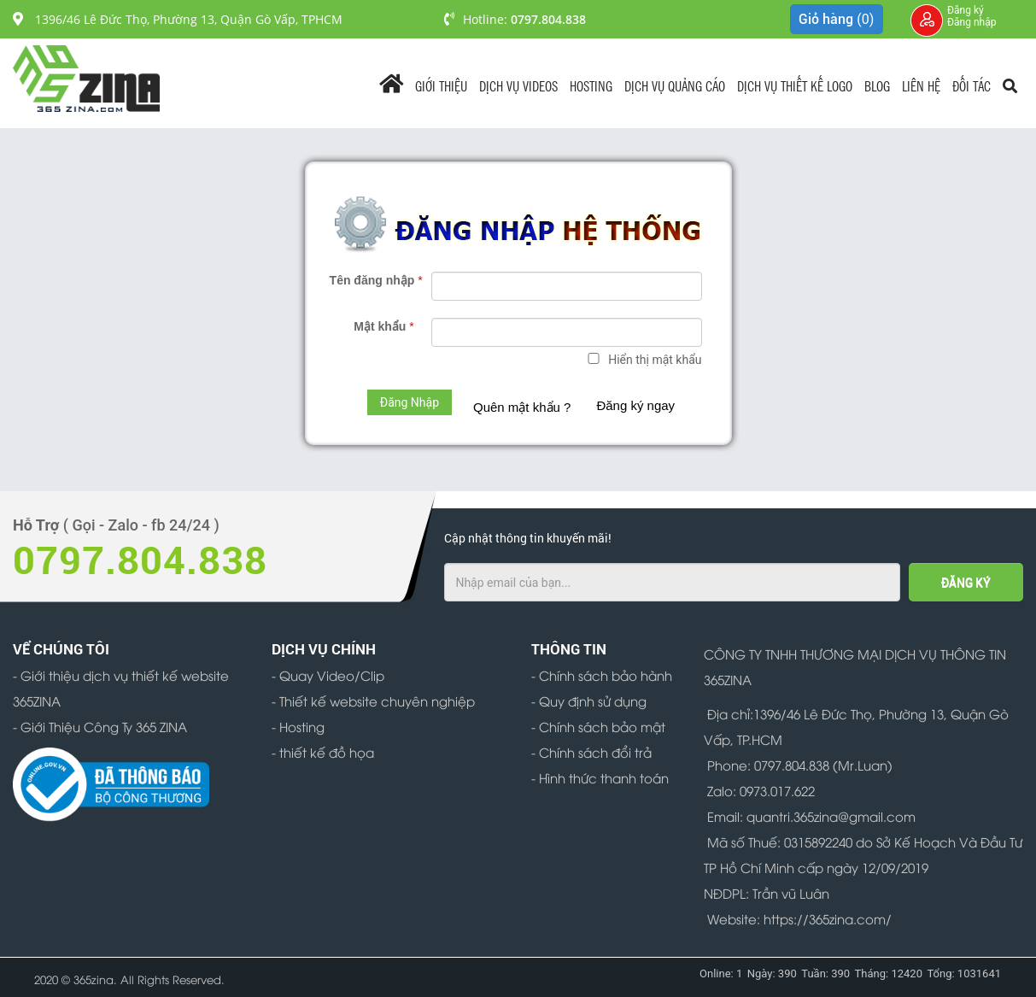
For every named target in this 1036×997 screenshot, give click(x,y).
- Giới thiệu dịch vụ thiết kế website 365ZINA (121, 687)
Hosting (591, 85)
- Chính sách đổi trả (591, 751)
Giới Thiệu (441, 85)
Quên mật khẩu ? (522, 407)
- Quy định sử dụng (589, 700)
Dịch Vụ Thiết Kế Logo (794, 85)
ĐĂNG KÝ (966, 582)
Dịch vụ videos (518, 85)
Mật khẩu (383, 326)
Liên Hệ (921, 85)
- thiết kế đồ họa (323, 751)
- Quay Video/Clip (328, 674)
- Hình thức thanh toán (600, 777)
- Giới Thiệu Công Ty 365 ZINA (100, 726)
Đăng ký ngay (635, 405)
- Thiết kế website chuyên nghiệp (373, 700)
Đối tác (971, 85)
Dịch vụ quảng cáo (674, 85)
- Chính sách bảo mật (598, 726)
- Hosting (298, 726)
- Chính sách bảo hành (601, 674)
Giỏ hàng (836, 19)
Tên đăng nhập (376, 280)
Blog (877, 85)
